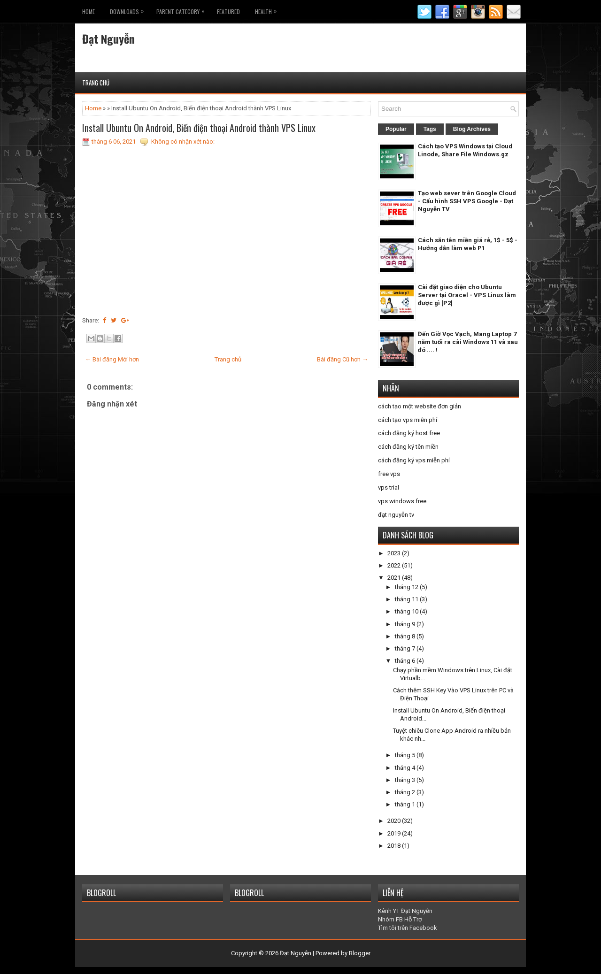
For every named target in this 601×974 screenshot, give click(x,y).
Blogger (359, 953)
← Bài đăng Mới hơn (112, 359)
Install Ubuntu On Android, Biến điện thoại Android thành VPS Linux (199, 128)
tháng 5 (405, 755)
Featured (228, 11)
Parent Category (182, 9)
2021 (394, 577)
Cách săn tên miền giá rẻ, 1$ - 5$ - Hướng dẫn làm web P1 (467, 244)
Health (268, 9)
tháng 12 (406, 587)
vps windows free (402, 501)
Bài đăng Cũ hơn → (342, 359)
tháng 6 (405, 660)
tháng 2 (405, 792)
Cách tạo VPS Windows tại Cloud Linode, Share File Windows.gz (465, 150)
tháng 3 (405, 779)
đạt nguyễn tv (396, 514)
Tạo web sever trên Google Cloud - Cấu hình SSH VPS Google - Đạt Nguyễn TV (467, 201)
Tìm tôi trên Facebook (407, 927)
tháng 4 (405, 767)
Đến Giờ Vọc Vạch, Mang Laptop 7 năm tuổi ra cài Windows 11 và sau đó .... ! (468, 341)
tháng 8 (405, 636)
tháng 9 (405, 624)
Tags (430, 129)
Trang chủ (95, 82)
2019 (394, 833)
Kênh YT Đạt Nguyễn (405, 910)
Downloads (129, 9)
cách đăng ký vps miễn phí (414, 460)
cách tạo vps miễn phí (407, 419)
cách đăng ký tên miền (408, 446)
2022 (394, 565)
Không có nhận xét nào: (183, 141)
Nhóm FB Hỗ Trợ (400, 919)
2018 (394, 845)
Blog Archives (472, 129)
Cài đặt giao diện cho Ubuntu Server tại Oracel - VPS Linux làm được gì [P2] (467, 295)
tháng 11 (406, 599)
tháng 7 (405, 648)
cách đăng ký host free (409, 433)
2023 (394, 553)
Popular (396, 129)
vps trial (388, 487)
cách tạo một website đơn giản (419, 406)
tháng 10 (406, 611)
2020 (394, 820)
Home (88, 11)
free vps (389, 473)
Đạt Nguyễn (108, 38)
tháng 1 (405, 804)
